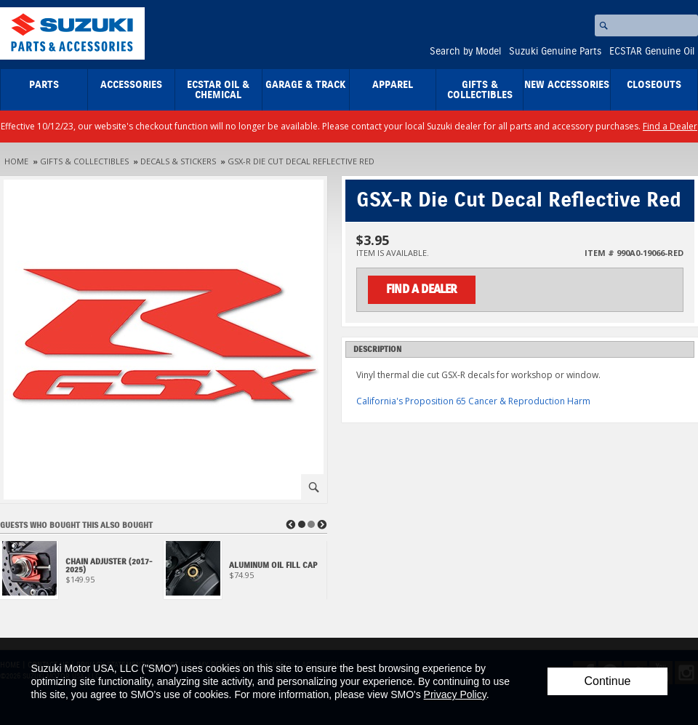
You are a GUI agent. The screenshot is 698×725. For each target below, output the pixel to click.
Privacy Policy (455, 694)
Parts (44, 85)
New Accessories (566, 85)
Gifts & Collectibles (480, 90)
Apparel (392, 85)
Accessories (131, 85)
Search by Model (465, 51)
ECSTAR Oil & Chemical (218, 90)
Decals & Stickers (178, 161)
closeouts (654, 85)
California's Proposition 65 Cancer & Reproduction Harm (473, 401)
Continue (607, 681)
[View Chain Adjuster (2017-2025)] (82, 574)
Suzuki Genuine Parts (555, 51)
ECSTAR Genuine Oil (651, 51)
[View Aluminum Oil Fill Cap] (245, 574)
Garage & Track (305, 85)
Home (16, 161)
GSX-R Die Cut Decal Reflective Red (301, 161)
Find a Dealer (670, 126)
